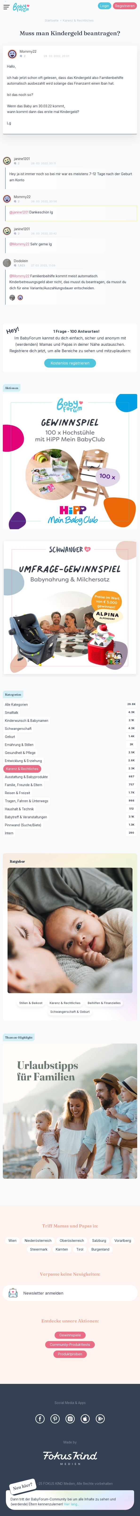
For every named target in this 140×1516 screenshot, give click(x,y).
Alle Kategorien (17, 705)
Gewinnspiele (70, 1335)
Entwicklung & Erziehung (24, 761)
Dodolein (21, 261)
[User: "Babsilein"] (12, 297)
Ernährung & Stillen (20, 745)
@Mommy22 (19, 244)
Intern (10, 833)
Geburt (11, 737)
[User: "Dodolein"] (7, 263)
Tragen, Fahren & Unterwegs (27, 801)
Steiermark (39, 1249)
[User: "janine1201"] (7, 161)
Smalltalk (12, 713)
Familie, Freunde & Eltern (24, 785)
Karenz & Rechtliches (23, 769)
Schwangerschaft (19, 729)
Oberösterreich (72, 1241)
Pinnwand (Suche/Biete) (24, 825)
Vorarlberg (122, 1241)
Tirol (79, 1249)
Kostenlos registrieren (70, 363)
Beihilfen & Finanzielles (104, 1003)
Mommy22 (28, 51)
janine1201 (22, 159)
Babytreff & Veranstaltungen (27, 817)
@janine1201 (18, 212)
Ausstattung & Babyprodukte (27, 777)
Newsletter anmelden (43, 1293)
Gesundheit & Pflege (21, 753)
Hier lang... (71, 1504)
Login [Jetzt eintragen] (104, 6)
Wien (12, 1241)
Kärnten (62, 1249)
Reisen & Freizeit (18, 793)
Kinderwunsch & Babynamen (27, 721)
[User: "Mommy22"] (12, 54)
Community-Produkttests (70, 1345)
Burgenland (100, 1249)
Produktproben (70, 1354)
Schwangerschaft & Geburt (70, 1012)
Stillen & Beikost (30, 1003)
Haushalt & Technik (20, 809)
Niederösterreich (38, 1241)
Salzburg (99, 1241)
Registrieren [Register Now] (125, 6)
